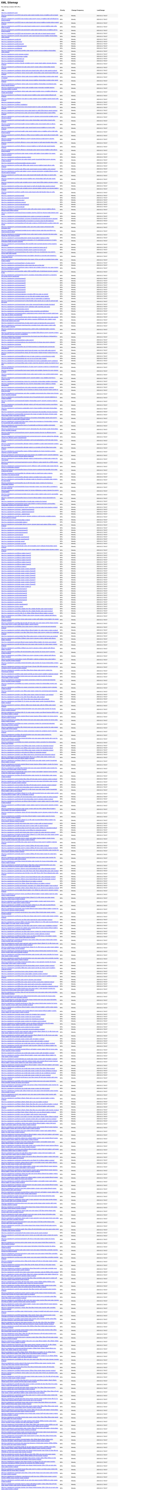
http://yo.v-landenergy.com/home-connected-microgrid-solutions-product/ (23, 1029)
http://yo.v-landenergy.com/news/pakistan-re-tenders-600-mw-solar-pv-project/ (24, 294)
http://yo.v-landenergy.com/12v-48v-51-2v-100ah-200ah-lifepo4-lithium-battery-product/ (27, 613)
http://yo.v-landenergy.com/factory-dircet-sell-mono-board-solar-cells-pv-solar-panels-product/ (29, 70)
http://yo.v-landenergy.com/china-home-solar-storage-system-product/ (22, 971)
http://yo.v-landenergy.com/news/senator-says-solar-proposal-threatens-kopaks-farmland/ (28, 304)
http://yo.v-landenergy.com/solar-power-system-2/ (16, 586)
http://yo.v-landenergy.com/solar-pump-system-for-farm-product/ (20, 1027)
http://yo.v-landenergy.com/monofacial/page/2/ (15, 204)
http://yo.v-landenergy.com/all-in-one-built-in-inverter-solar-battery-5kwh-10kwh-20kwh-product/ (29, 1116)
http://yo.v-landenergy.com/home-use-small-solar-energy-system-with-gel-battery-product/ (28, 1043)
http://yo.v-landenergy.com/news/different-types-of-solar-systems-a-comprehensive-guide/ (28, 356)
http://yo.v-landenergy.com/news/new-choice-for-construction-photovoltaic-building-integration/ (29, 381)
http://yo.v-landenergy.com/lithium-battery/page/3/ (16, 564)
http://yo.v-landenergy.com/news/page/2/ (13, 278)
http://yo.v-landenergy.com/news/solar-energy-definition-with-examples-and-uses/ (25, 306)
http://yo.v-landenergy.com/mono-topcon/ (13, 202)
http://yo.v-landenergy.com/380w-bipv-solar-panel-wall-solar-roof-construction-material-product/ (29, 986)
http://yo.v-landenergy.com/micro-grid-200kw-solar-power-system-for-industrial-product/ (27, 745)
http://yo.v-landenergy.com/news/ (11, 344)
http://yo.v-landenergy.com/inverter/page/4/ (14, 591)
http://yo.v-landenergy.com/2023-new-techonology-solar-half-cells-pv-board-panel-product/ (28, 33)
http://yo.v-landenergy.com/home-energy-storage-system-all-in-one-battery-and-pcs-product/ (28, 1118)
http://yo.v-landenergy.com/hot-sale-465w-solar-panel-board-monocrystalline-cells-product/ (28, 169)
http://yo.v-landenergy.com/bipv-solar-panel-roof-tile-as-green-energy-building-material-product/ (29, 674)
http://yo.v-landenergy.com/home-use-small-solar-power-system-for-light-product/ (25, 1088)
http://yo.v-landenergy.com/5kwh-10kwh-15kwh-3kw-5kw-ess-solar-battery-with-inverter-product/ (30, 1110)
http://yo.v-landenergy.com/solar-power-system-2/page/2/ (18, 582)
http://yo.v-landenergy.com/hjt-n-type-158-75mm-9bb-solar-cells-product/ (23, 697)
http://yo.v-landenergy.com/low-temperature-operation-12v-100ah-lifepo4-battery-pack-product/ (29, 885)
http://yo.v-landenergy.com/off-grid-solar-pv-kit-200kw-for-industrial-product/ (23, 830)
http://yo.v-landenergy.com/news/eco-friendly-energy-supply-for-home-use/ (23, 249)
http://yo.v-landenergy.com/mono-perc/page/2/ (15, 198)
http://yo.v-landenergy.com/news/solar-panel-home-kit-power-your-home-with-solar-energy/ (28, 350)
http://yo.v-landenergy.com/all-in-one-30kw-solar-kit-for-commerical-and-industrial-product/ (28, 754)
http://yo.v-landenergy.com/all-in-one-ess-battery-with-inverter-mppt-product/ (24, 1114)
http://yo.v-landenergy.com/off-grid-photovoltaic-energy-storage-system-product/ (25, 787)
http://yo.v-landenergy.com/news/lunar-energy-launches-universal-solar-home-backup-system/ (29, 507)
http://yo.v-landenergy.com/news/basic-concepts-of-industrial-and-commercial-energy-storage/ (29, 218)
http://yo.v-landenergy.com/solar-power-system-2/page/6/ (18, 577)
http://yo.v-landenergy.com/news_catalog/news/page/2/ (17, 509)
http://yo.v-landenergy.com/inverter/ (11, 602)
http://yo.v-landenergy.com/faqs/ (10, 102)
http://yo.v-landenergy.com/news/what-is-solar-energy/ (17, 340)
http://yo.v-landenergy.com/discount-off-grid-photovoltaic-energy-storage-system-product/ (28, 965)
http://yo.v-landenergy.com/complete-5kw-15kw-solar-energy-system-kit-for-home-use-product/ (29, 636)
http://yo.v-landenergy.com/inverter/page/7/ (14, 588)
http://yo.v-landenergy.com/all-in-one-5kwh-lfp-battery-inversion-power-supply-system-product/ (29, 1121)
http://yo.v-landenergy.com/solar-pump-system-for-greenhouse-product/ (22, 1019)
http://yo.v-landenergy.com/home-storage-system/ (16, 157)
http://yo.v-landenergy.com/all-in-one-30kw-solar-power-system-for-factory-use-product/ (27, 694)
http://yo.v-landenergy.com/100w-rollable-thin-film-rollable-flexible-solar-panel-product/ (27, 608)
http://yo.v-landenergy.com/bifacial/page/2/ (14, 46)
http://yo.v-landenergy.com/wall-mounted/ (13, 543)
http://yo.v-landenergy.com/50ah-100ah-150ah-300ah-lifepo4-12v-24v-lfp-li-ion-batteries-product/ (30, 888)
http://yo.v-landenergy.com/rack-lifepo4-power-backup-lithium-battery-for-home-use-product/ (28, 642)
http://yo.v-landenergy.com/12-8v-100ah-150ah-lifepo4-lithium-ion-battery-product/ (25, 883)
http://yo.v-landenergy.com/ (9, 12)
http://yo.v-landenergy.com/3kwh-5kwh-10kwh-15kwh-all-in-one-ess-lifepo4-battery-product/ (28, 1112)
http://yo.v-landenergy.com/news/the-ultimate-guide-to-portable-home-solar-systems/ (26, 477)
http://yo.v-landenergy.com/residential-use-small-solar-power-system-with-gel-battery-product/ (29, 1059)
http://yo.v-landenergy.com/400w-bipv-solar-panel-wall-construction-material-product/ (26, 984)
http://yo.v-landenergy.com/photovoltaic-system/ (15, 520)
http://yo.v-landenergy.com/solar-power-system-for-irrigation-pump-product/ (23, 1021)
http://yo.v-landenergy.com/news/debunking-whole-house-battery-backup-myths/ (25, 238)
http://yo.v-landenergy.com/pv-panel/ (12, 606)
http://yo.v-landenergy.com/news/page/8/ (13, 283)
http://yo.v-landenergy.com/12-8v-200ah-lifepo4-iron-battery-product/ (21, 881)
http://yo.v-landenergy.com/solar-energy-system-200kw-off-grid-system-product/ (25, 845)
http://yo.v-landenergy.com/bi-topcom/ (12, 44)
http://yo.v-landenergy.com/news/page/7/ (13, 285)
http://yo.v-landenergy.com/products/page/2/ (14, 528)
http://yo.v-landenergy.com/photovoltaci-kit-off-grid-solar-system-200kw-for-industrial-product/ (29, 828)
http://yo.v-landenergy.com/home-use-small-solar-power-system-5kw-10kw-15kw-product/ (28, 1068)
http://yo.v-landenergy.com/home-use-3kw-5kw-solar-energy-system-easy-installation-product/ (29, 925)
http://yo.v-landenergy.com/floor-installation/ (14, 104)
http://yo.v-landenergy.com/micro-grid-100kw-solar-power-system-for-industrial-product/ (27, 750)
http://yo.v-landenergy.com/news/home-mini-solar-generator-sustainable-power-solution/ (27, 387)
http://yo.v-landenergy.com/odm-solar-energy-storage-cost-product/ (21, 979)
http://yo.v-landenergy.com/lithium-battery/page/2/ (16, 562)
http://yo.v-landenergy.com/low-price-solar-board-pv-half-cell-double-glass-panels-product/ (28, 186)
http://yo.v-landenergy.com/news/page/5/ (13, 292)
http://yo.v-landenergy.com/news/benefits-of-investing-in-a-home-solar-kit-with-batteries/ (27, 220)
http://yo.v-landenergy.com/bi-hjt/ (11, 39)
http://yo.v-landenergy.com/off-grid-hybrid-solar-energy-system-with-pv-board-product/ (27, 823)
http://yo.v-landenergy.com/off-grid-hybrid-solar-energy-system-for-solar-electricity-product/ (28, 832)
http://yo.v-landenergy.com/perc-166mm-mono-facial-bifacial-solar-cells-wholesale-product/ (28, 879)
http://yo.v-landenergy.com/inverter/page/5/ (14, 595)
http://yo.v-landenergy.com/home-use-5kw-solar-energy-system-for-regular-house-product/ (28, 931)
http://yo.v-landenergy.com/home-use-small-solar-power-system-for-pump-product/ (26, 1075)
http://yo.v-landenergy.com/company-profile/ (14, 56)
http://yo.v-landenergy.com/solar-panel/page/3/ (15, 539)
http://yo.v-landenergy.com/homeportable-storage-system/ (18, 163)
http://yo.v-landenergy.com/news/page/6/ (13, 287)
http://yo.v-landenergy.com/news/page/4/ (13, 289)
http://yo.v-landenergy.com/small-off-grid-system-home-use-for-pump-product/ (24, 1232)
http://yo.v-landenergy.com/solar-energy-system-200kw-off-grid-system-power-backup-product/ (29, 848)
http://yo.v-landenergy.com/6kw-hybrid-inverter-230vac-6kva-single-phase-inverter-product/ (28, 1370)
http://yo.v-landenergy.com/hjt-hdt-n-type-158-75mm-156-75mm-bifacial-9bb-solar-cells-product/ (30, 870)
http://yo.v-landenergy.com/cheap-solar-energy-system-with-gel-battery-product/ (25, 1041)
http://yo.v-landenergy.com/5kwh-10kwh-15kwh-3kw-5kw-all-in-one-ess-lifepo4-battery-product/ (29, 1104)
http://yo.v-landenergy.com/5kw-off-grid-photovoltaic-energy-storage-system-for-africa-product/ (29, 796)
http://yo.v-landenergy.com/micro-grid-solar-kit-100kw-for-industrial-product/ (23, 752)
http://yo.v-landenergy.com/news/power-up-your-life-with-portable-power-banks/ (25, 296)
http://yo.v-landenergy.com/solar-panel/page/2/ (15, 537)
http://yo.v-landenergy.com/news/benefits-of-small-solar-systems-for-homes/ (24, 501)
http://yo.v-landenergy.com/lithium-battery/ (13, 566)
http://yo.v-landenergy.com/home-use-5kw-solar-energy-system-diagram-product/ (25, 933)
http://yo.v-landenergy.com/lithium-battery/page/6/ (16, 557)
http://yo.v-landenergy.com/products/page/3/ (14, 530)
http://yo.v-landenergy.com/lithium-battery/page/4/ (16, 555)
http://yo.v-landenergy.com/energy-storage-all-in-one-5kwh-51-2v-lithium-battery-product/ (27, 1160)
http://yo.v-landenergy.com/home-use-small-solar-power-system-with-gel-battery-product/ (27, 1053)
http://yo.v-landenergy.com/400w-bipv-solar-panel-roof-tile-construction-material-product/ (27, 982)
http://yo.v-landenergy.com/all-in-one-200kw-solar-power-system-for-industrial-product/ (27, 748)
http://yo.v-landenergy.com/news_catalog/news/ (15, 514)
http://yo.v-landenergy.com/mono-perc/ (12, 200)
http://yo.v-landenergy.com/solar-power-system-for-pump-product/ (21, 1016)
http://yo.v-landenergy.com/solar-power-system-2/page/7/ (18, 580)
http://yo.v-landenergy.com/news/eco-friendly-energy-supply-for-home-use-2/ (24, 247)
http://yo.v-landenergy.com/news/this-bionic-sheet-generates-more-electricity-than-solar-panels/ (29, 317)
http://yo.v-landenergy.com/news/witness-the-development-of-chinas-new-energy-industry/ (28, 342)
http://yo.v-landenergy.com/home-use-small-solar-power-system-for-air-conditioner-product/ (28, 1073)
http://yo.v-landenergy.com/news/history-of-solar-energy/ (18, 263)
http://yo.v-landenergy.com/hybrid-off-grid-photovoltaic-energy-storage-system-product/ (27, 799)
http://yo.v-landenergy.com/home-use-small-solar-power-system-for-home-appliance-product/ (29, 1070)
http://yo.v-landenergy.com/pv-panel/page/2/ (14, 604)
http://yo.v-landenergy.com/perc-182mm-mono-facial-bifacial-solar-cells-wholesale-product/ (28, 868)
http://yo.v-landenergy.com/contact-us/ (12, 58)
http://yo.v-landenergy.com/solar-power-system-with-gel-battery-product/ (22, 1039)
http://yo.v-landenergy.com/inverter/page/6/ (14, 597)
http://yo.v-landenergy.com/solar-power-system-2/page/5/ (18, 584)
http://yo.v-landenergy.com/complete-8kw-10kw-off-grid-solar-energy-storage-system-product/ (29, 779)
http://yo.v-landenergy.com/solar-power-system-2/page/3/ (18, 573)
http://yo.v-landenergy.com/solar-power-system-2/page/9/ (18, 568)
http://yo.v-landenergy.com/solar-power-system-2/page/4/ (18, 575)
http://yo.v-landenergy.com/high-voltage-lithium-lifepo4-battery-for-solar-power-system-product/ (29, 630)
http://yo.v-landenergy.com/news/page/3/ (13, 280)
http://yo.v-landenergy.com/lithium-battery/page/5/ (16, 560)
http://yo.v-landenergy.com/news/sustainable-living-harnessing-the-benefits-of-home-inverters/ (29, 411)
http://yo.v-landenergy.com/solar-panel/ (13, 541)
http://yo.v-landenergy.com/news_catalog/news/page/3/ (17, 511)
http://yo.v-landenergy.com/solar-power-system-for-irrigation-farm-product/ (23, 1014)
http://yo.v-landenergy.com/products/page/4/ (14, 532)
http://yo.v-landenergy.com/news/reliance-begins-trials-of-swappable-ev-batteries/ (25, 298)
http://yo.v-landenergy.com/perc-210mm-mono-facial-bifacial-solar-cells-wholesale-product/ (28, 876)
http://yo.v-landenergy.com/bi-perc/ (11, 41)
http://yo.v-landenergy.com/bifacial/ (11, 48)
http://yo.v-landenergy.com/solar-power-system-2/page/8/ (18, 571)
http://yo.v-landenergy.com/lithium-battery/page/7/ (16, 553)
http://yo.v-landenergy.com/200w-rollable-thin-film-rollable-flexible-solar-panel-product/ (27, 611)
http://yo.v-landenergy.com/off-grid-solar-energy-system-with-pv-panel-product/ (24, 825)
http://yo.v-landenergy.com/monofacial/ (12, 206)
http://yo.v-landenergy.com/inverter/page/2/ (14, 600)
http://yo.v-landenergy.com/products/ (12, 534)
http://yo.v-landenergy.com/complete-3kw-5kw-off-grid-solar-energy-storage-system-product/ (28, 785)
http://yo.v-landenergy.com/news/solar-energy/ (15, 309)
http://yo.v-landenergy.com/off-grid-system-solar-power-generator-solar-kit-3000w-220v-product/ (30, 1272)
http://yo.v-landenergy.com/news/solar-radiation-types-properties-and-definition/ (25, 311)
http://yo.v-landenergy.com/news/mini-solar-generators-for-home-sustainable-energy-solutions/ (29, 360)
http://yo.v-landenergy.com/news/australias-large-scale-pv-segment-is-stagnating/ (25, 216)
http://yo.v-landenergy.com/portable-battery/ (14, 522)
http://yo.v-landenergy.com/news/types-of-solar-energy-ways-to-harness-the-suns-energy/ (28, 323)
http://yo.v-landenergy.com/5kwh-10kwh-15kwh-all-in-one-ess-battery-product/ (24, 1101)
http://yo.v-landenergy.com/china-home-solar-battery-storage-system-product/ (24, 973)
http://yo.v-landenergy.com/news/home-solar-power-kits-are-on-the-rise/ (22, 265)
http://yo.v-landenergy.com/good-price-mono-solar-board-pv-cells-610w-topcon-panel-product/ (29, 110)
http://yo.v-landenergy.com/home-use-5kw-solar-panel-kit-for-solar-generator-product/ (26, 919)
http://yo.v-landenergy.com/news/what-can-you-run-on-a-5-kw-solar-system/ (24, 358)
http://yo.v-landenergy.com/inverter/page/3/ (14, 593)
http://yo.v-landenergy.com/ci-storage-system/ (15, 54)
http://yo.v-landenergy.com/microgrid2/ (12, 195)
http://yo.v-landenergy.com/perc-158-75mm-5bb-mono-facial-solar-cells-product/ (25, 699)
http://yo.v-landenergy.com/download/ (12, 61)
